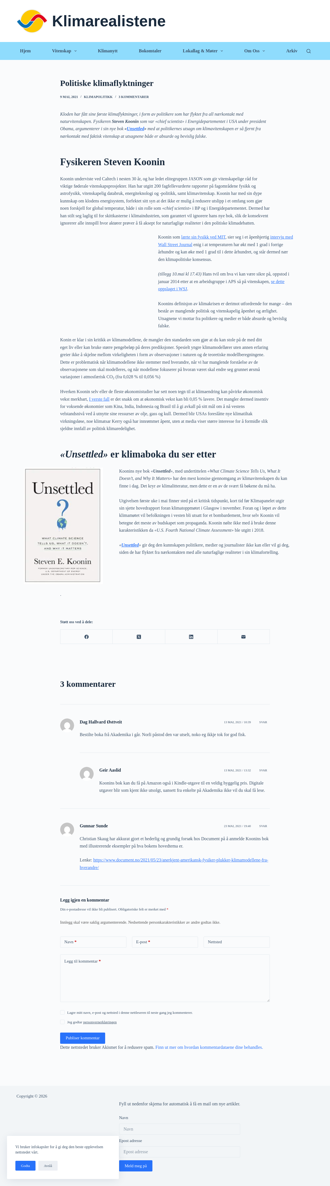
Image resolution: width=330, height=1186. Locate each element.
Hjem (25, 50)
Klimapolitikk (98, 97)
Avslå (48, 1166)
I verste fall (99, 399)
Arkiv (291, 50)
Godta (25, 1166)
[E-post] (244, 637)
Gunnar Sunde (94, 825)
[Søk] (309, 51)
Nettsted (215, 942)
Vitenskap (65, 51)
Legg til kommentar (82, 961)
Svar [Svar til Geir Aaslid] (263, 770)
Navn (70, 941)
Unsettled (135, 128)
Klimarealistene (109, 21)
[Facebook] (86, 637)
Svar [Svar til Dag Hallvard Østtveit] (263, 722)
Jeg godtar (92, 1022)
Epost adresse (130, 1140)
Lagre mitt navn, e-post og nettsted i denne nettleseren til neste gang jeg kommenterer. (130, 1012)
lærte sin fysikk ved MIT (203, 237)
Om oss (255, 51)
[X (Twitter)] (139, 637)
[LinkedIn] (191, 637)
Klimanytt (107, 50)
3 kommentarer (134, 97)
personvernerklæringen (100, 1022)
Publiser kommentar (83, 1038)
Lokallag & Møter (204, 51)
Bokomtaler (150, 50)
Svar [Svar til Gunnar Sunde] (263, 826)
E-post (143, 941)
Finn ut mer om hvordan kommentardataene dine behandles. (209, 1047)
